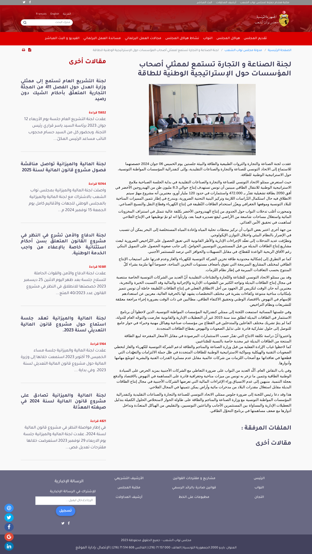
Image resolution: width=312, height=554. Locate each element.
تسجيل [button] (65, 511)
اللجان (259, 497)
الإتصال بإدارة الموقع (93, 548)
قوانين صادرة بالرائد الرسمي (194, 488)
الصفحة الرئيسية (279, 50)
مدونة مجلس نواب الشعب (243, 50)
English (54, 14)
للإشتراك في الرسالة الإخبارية (73, 491)
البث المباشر (204, 2)
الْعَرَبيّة (67, 14)
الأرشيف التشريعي (129, 478)
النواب (259, 488)
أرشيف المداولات (226, 2)
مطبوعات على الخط (194, 497)
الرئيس (259, 478)
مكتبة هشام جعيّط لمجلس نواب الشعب (264, 2)
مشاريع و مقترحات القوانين (194, 478)
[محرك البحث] (47, 22)
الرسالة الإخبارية (69, 481)
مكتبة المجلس (128, 488)
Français (41, 14)
